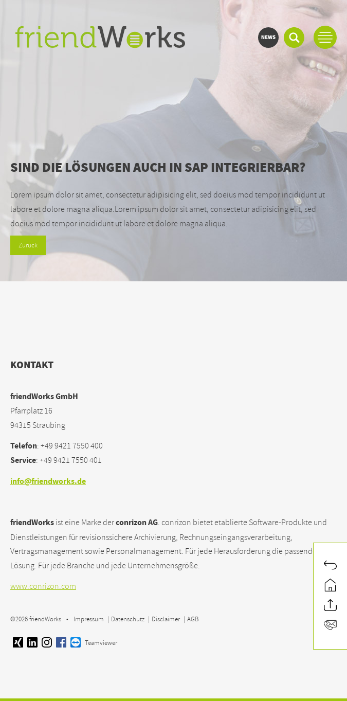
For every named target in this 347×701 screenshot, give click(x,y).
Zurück (28, 245)
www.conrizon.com (43, 586)
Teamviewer (93, 643)
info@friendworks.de (48, 482)
